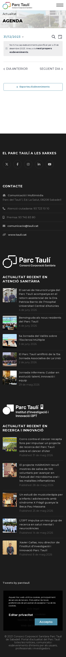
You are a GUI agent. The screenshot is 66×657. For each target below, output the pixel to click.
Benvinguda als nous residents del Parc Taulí (40, 319)
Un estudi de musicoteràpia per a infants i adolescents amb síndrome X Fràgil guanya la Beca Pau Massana (41, 500)
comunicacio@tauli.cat (22, 226)
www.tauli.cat (17, 234)
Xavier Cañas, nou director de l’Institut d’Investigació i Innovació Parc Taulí (39, 546)
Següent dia (51, 68)
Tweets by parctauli (16, 582)
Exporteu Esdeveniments (33, 86)
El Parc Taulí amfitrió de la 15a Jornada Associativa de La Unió (40, 356)
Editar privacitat (21, 615)
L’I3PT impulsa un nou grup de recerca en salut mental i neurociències (40, 524)
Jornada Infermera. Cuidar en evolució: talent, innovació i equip (39, 376)
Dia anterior (16, 68)
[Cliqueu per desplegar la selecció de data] (14, 37)
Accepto (46, 622)
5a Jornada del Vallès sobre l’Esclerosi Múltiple (38, 338)
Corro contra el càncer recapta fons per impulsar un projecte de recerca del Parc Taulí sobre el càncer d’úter (40, 445)
